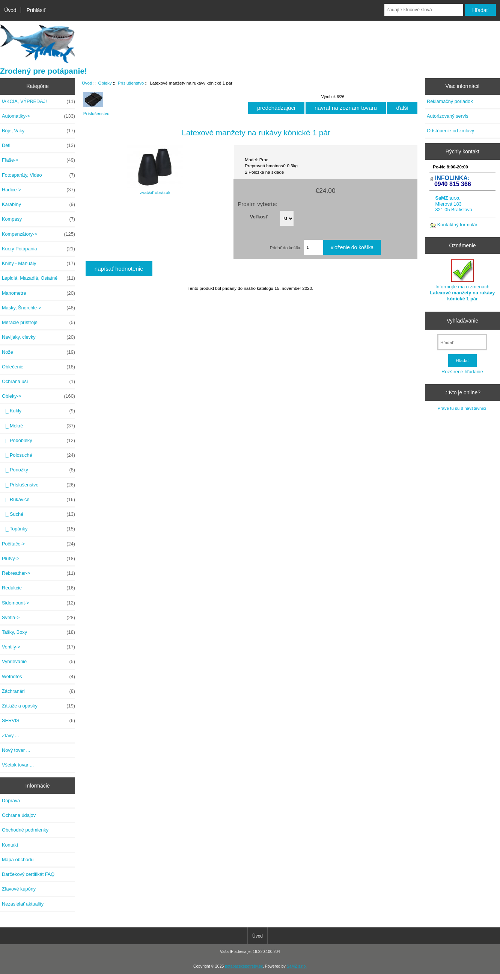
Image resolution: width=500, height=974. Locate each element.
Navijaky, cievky (38, 337)
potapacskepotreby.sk (244, 966)
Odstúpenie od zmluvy (450, 130)
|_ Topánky (38, 529)
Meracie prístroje (38, 323)
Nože (38, 352)
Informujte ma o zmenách (462, 280)
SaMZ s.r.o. (297, 966)
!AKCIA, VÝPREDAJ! (38, 101)
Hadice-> (38, 190)
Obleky (105, 82)
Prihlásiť (36, 10)
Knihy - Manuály (38, 264)
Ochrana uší (38, 382)
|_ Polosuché (38, 455)
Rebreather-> (38, 573)
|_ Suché (38, 514)
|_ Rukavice (38, 500)
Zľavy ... (10, 735)
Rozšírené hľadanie (462, 371)
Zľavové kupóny (19, 889)
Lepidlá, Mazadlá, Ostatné (38, 278)
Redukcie (38, 588)
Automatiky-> (38, 116)
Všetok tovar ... (18, 765)
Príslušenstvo (131, 82)
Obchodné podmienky (25, 830)
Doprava (11, 800)
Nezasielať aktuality (23, 904)
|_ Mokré (38, 426)
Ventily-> (38, 647)
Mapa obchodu (17, 859)
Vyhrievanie (38, 662)
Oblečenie (38, 367)
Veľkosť (259, 216)
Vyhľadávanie (462, 321)
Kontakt (10, 845)
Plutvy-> (38, 559)
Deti (38, 145)
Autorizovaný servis (447, 116)
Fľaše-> (38, 160)
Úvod (10, 10)
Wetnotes (38, 677)
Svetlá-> (38, 618)
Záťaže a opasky (38, 706)
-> (38, 396)
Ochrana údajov (19, 815)
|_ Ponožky (38, 470)
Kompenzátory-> (38, 234)
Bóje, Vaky (38, 131)
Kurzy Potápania (38, 249)
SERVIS (38, 721)
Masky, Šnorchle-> (38, 308)
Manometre (38, 293)
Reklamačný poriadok (450, 101)
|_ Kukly (38, 411)
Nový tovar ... (16, 750)
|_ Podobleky (38, 441)
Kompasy (38, 219)
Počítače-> (38, 544)
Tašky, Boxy (38, 632)
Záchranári (38, 691)
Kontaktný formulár (457, 224)
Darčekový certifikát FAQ (28, 874)
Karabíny (38, 204)
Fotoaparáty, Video (38, 175)
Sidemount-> (38, 603)
